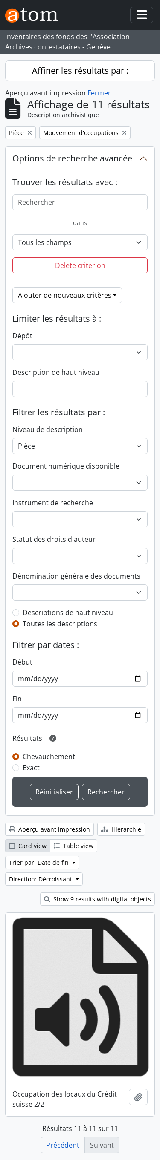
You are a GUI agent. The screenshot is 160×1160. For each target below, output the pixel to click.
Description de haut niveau (55, 372)
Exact (31, 767)
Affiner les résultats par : (80, 70)
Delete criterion (80, 265)
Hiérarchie (121, 829)
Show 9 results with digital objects (97, 899)
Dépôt (22, 335)
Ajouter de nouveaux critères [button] (64, 295)
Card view (28, 846)
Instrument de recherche (52, 502)
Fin (17, 698)
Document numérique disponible (65, 466)
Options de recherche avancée (72, 158)
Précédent (62, 1145)
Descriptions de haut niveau (68, 612)
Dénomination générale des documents (76, 576)
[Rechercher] (80, 202)
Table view (73, 846)
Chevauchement (49, 756)
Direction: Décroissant (41, 879)
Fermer (99, 93)
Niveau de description (47, 429)
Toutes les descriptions (60, 623)
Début (22, 662)
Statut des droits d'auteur (54, 539)
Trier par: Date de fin (39, 862)
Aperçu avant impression (49, 829)
